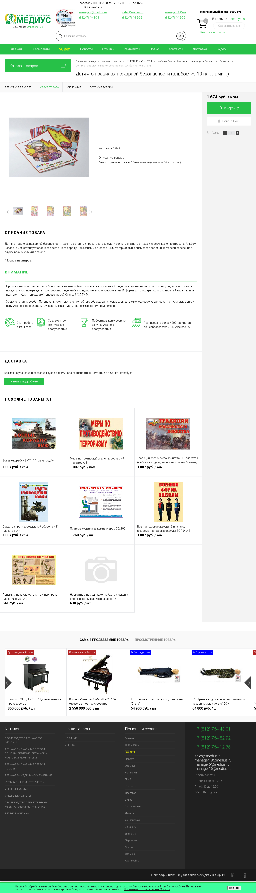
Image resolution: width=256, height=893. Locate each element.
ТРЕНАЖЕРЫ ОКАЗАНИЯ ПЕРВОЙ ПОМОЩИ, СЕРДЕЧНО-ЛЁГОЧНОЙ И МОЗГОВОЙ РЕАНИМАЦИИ (26, 754)
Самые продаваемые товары (104, 640)
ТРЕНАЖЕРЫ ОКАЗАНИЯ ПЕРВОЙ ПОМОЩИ (25, 767)
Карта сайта (132, 861)
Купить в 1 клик (228, 121)
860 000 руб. (36, 711)
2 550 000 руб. (97, 711)
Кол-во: (216, 132)
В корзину (229, 108)
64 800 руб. (220, 711)
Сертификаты (133, 807)
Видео (221, 49)
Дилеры (129, 814)
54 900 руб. (159, 711)
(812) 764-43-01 (89, 17)
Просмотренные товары (155, 640)
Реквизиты (132, 49)
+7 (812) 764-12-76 (213, 748)
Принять (234, 887)
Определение (35, 26)
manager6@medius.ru (93, 12)
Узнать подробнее (24, 382)
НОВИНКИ (71, 739)
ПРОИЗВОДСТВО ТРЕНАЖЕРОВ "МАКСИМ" (23, 741)
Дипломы (130, 834)
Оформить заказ (229, 25)
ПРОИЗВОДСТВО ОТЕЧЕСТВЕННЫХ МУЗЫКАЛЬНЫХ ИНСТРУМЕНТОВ (26, 805)
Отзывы (108, 49)
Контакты (175, 49)
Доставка (200, 49)
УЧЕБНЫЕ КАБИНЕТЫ (18, 796)
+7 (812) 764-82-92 (213, 739)
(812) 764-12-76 (175, 17)
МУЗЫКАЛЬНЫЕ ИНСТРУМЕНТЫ (24, 782)
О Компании (40, 49)
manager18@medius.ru (179, 12)
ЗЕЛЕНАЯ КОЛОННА (17, 814)
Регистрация (217, 32)
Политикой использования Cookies (147, 889)
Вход (203, 32)
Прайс (154, 49)
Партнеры (131, 841)
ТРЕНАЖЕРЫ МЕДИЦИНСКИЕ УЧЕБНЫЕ (28, 776)
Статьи (129, 847)
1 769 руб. (101, 539)
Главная (16, 49)
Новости (86, 49)
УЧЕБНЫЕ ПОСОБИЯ (17, 789)
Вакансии (130, 827)
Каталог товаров (38, 65)
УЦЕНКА (70, 745)
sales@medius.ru (132, 12)
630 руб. (101, 607)
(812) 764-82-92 (132, 17)
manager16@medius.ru (213, 769)
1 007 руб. (34, 470)
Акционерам (132, 820)
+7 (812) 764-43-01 (213, 730)
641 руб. (34, 607)
